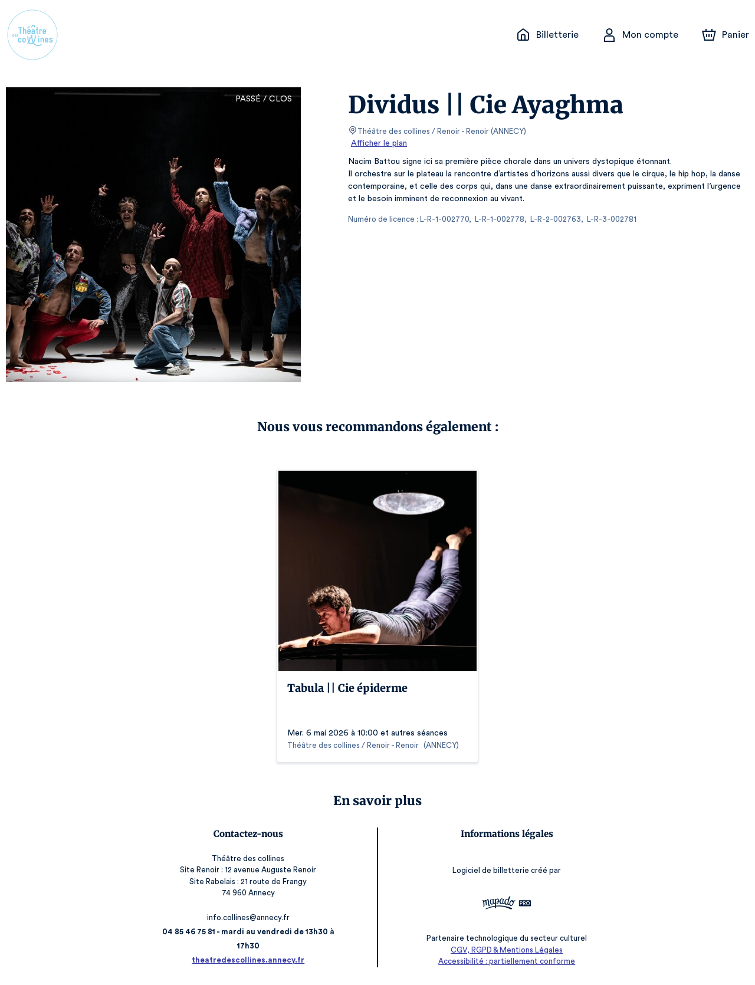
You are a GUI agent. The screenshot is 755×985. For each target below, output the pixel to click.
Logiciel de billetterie (490, 870)
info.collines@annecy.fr (250, 917)
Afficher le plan (378, 143)
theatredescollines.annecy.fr (249, 960)
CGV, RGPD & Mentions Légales (505, 949)
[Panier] (725, 35)
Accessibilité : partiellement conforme (505, 961)
